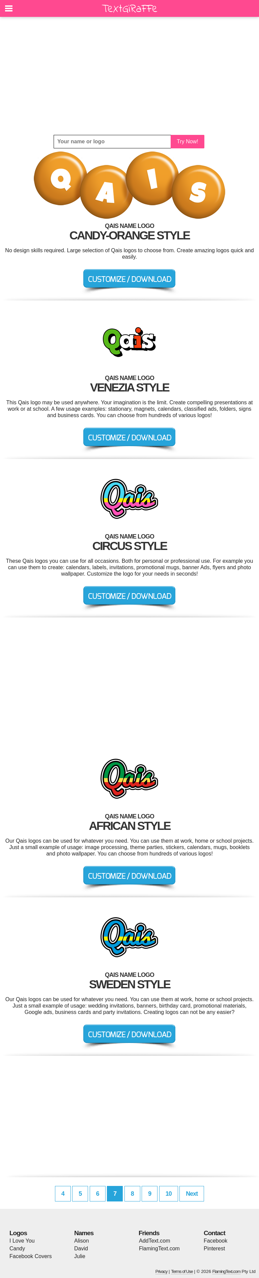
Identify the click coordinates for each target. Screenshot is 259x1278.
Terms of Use (182, 1271)
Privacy (161, 1271)
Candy (17, 1248)
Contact (214, 1233)
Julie (79, 1256)
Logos (18, 1233)
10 (169, 1193)
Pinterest (214, 1248)
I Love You (22, 1241)
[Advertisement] (129, 76)
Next (192, 1193)
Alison (81, 1241)
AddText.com (154, 1241)
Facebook (215, 1241)
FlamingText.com (159, 1248)
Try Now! (187, 141)
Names (83, 1233)
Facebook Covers (30, 1256)
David (81, 1248)
